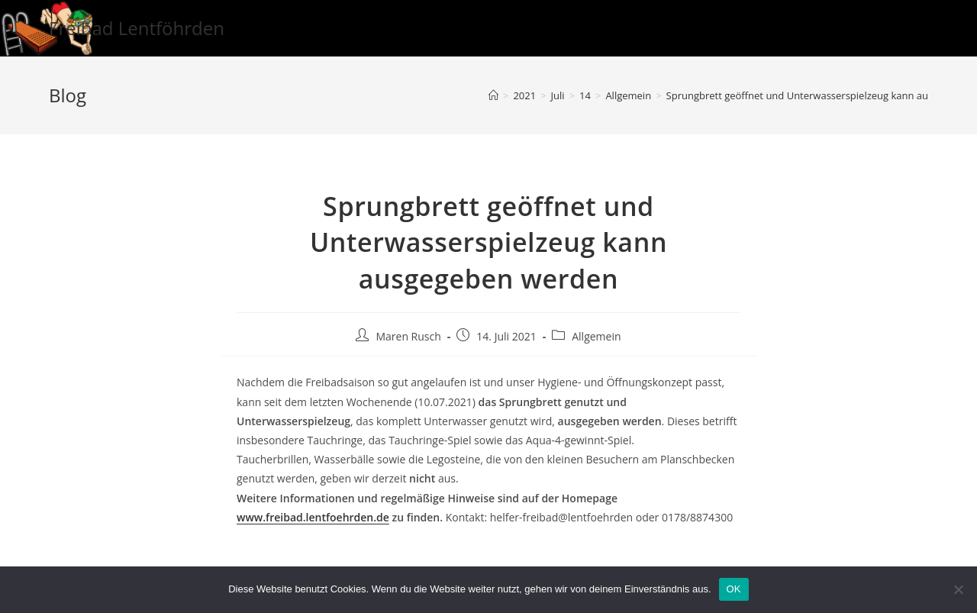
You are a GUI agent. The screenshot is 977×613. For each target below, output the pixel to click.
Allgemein (596, 336)
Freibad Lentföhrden (136, 27)
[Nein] (958, 589)
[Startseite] (493, 95)
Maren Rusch (408, 336)
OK (734, 589)
